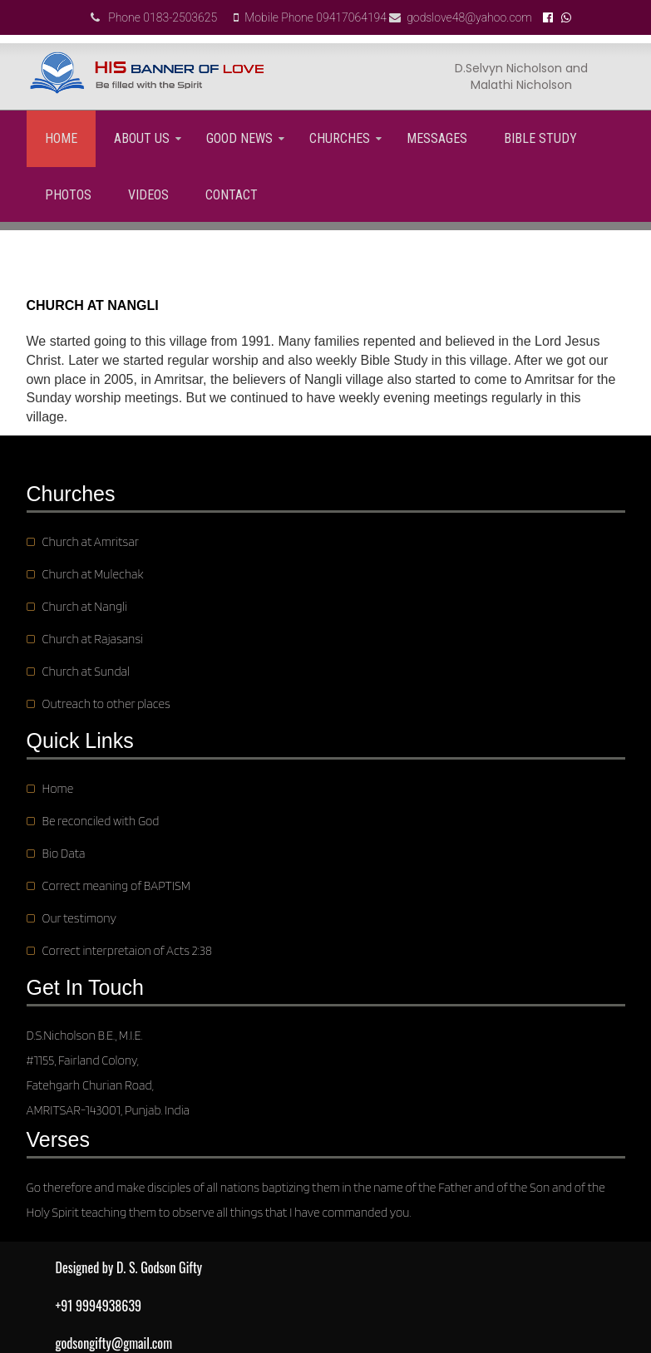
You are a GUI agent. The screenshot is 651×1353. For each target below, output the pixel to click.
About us (142, 138)
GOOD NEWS (239, 138)
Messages (437, 138)
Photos (68, 195)
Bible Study (540, 138)
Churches (339, 138)
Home (61, 138)
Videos (148, 195)
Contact (231, 195)
